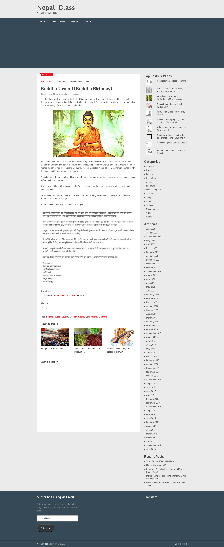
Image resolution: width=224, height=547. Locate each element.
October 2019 (152, 310)
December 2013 (153, 437)
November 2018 (153, 325)
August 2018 (152, 337)
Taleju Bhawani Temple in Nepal (160, 461)
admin (49, 94)
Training (149, 205)
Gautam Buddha (77, 317)
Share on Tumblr (67, 295)
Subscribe (46, 528)
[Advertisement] (112, 46)
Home (42, 21)
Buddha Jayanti (61, 317)
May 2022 (150, 240)
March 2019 (151, 318)
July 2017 (150, 387)
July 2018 (150, 341)
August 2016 (152, 410)
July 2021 (150, 279)
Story (148, 201)
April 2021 (150, 291)
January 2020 (152, 306)
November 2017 (153, 372)
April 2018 (150, 352)
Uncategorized (152, 209)
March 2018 (151, 356)
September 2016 (153, 407)
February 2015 (152, 422)
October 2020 (152, 298)
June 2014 (151, 430)
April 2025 (150, 229)
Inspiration (151, 178)
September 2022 (153, 236)
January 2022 (152, 256)
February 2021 (152, 294)
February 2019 (152, 322)
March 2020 (151, 302)
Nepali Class (56, 7)
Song (148, 197)
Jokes (149, 182)
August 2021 (152, 275)
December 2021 (153, 260)
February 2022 (152, 252)
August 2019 (152, 314)
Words (149, 217)
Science (149, 193)
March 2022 (151, 248)
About (88, 21)
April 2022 (150, 244)
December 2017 (153, 368)
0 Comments (73, 94)
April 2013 (150, 441)
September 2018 (153, 333)
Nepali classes (58, 21)
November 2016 (153, 403)
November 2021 (153, 264)
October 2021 (152, 267)
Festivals (75, 21)
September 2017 (153, 380)
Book (148, 170)
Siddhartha (104, 317)
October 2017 (152, 376)
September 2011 (153, 445)
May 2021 (150, 287)
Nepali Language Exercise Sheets (172, 143)
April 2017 (150, 395)
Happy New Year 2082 (156, 465)
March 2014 (151, 434)
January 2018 (152, 364)
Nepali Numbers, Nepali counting (171, 81)
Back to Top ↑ (181, 544)
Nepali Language (153, 190)
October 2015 (152, 414)
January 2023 (152, 233)
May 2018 (150, 349)
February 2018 (152, 360)
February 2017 (152, 399)
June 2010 (151, 449)
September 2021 (153, 271)
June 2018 (151, 345)
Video (148, 213)
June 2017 (151, 391)
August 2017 (152, 383)
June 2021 (151, 283)
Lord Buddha (91, 317)
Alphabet (150, 166)
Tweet (56, 295)
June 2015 (151, 418)
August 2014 (152, 426)
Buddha (49, 317)
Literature (150, 186)
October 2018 (152, 329)
